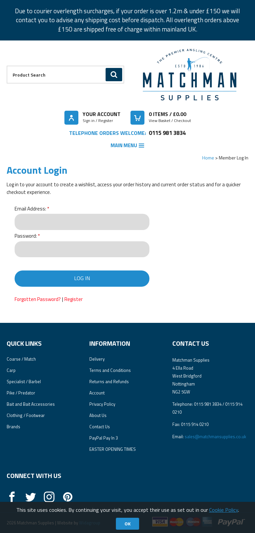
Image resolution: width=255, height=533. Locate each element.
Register (73, 299)
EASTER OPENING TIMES (112, 449)
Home (208, 157)
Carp (11, 370)
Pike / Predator (21, 392)
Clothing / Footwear (26, 415)
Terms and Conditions (110, 370)
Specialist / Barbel (24, 381)
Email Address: (30, 209)
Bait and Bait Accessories (31, 404)
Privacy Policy (102, 404)
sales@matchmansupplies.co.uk (215, 436)
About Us (98, 415)
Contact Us (99, 426)
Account (97, 392)
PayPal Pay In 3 (103, 438)
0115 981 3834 (167, 132)
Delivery (97, 359)
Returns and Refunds (109, 381)
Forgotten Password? (38, 299)
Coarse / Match (21, 359)
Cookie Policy (223, 510)
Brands (13, 426)
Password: (26, 236)
